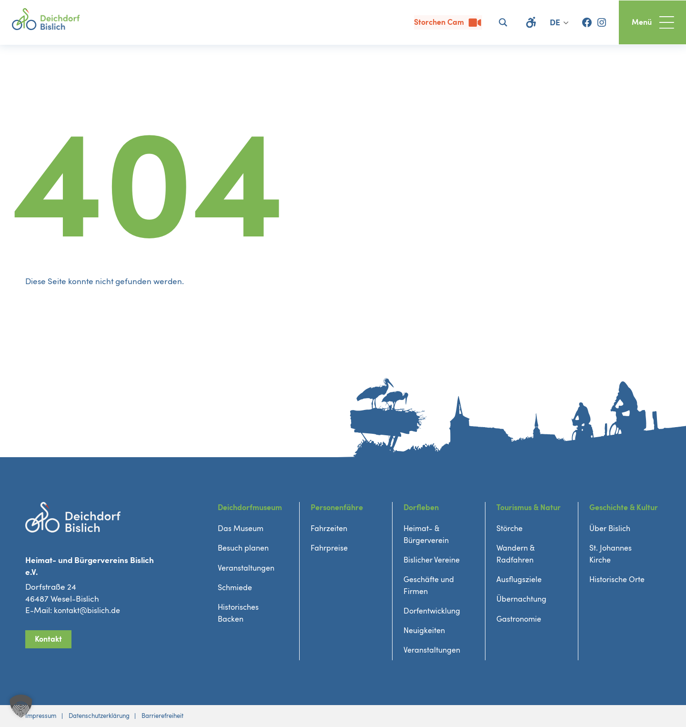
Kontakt (49, 638)
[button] (21, 706)
